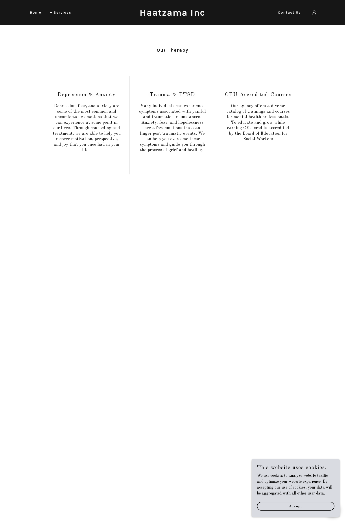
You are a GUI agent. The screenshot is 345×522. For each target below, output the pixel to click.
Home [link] (35, 12)
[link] (172, 14)
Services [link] (62, 12)
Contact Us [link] (289, 12)
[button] (314, 12)
